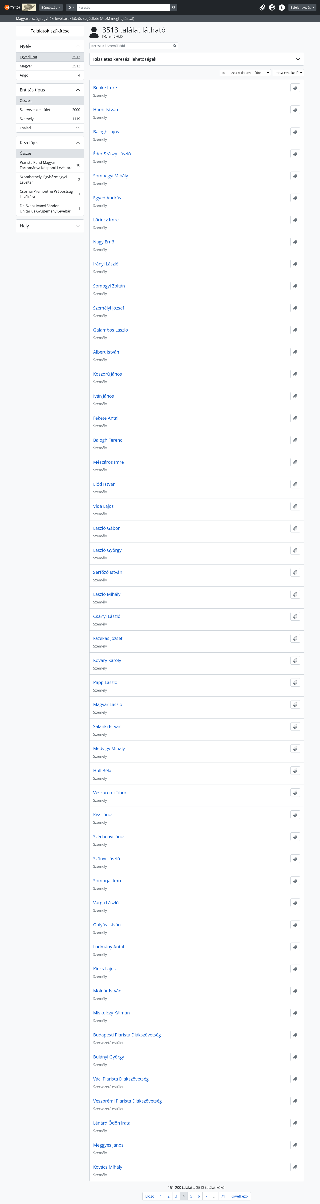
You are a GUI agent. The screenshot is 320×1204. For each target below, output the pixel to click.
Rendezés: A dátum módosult (244, 73)
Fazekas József (107, 638)
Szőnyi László (106, 858)
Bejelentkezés (301, 7)
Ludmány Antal (108, 946)
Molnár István (107, 991)
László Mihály (106, 594)
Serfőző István (107, 572)
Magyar (50, 67)
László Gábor (106, 528)
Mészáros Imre (108, 462)
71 (223, 1196)
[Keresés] (123, 7)
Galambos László (110, 330)
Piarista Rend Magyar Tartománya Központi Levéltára (50, 165)
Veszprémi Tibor (109, 792)
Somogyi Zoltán (109, 286)
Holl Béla (102, 770)
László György (107, 550)
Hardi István (105, 109)
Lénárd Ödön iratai (112, 1123)
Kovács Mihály (107, 1167)
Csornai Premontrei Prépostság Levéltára (50, 194)
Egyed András (107, 197)
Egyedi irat (50, 58)
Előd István (104, 484)
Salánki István (107, 726)
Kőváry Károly (107, 660)
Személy (50, 119)
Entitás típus (32, 90)
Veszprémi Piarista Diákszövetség (127, 1101)
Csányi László (106, 616)
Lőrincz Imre (106, 220)
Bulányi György (108, 1057)
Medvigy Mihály (109, 748)
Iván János (103, 396)
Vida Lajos (103, 506)
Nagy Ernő (103, 242)
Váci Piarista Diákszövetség (121, 1079)
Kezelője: (29, 143)
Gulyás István (107, 924)
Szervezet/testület (50, 110)
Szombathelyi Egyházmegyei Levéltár (50, 179)
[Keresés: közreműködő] (130, 45)
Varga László (106, 902)
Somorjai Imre (107, 880)
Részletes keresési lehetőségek (124, 59)
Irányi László (105, 264)
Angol (50, 76)
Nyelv (25, 46)
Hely (24, 226)
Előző (149, 1196)
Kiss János (103, 814)
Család (50, 128)
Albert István (106, 352)
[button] (262, 7)
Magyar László (107, 704)
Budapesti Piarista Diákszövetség (127, 1035)
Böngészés (49, 7)
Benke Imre (105, 87)
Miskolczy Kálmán (111, 1013)
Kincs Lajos (104, 968)
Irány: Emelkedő (287, 73)
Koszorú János (107, 374)
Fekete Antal (105, 418)
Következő (239, 1196)
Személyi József (108, 308)
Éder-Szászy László (112, 153)
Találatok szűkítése (50, 31)
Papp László (105, 682)
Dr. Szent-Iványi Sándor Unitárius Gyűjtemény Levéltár (50, 208)
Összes (26, 100)
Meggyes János (108, 1145)
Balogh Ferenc (107, 440)
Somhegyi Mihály (110, 175)
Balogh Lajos (106, 131)
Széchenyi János (109, 836)
